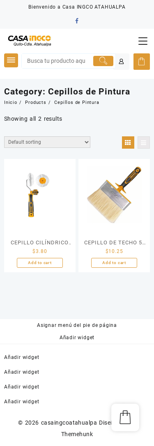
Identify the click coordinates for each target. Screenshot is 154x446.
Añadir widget (77, 337)
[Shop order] (47, 142)
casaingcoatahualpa (69, 422)
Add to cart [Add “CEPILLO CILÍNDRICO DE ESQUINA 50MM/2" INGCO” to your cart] (40, 262)
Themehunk (77, 434)
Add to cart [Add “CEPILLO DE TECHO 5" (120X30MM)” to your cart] (114, 262)
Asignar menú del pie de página (77, 325)
